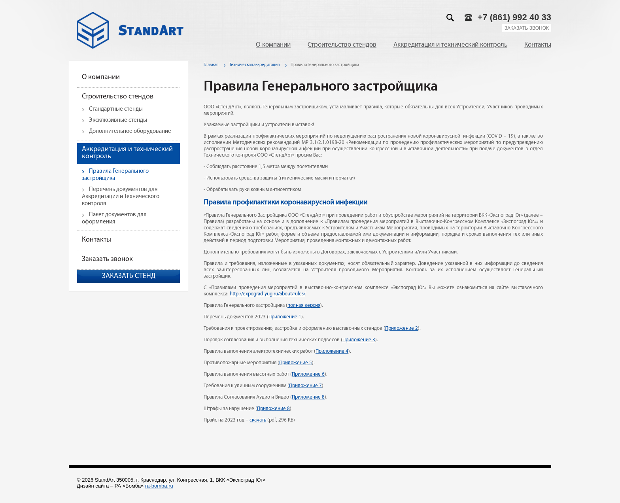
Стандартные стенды (116, 109)
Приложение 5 (295, 362)
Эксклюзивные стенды (118, 120)
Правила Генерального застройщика (115, 175)
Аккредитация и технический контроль (450, 45)
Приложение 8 (308, 397)
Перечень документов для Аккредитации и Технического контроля (120, 197)
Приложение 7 (305, 385)
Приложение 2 (401, 328)
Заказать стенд (128, 276)
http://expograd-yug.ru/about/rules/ (267, 294)
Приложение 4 (332, 351)
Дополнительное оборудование (130, 131)
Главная (211, 65)
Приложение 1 (284, 317)
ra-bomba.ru (159, 486)
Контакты (537, 45)
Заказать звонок (527, 28)
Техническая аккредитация (254, 65)
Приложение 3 (358, 339)
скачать (258, 420)
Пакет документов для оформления (114, 218)
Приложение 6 (308, 374)
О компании (273, 45)
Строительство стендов (342, 45)
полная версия (303, 305)
